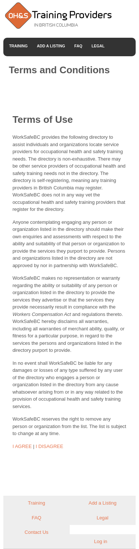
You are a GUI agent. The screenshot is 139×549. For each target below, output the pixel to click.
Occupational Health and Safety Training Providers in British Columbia (57, 15)
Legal (98, 46)
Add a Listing (51, 46)
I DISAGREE (49, 446)
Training (18, 46)
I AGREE (22, 446)
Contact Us (36, 532)
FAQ (78, 46)
